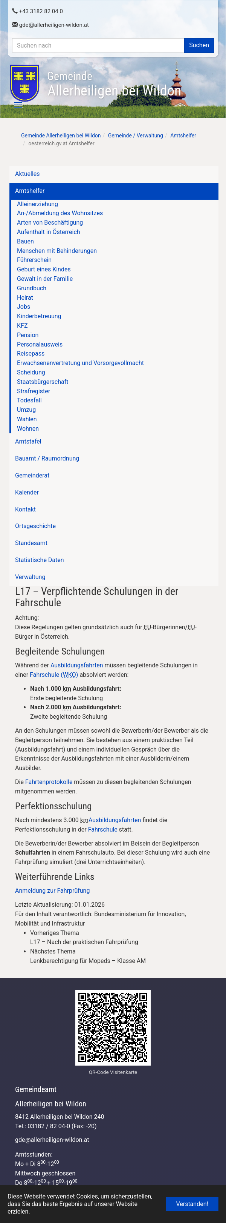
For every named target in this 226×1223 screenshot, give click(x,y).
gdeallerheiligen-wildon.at (50, 25)
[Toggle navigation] (14, 105)
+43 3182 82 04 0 (37, 11)
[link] (120, 938)
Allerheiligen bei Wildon (114, 84)
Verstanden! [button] (192, 1204)
